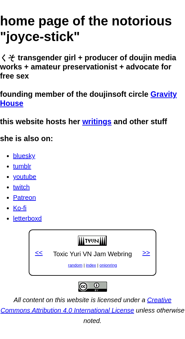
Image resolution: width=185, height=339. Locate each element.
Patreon (24, 197)
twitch (21, 187)
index (91, 265)
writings (97, 121)
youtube (24, 176)
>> (146, 252)
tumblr (22, 166)
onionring (108, 265)
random (75, 265)
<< (38, 252)
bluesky (24, 155)
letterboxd (27, 218)
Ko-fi (19, 208)
